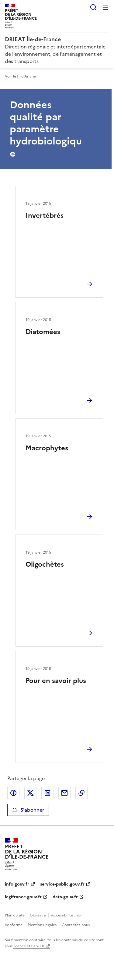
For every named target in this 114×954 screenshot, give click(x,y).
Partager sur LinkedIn (47, 793)
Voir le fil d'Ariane (20, 76)
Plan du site (15, 915)
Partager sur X (30, 793)
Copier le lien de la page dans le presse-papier (81, 793)
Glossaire (38, 915)
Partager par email (64, 793)
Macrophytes (47, 448)
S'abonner (28, 809)
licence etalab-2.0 (28, 946)
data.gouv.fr (65, 897)
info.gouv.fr (17, 884)
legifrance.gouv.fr (23, 897)
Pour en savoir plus (56, 681)
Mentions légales (42, 925)
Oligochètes (45, 564)
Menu (105, 7)
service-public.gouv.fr (62, 884)
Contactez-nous (76, 925)
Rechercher (93, 7)
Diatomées (43, 332)
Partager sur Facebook (13, 793)
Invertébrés (45, 215)
